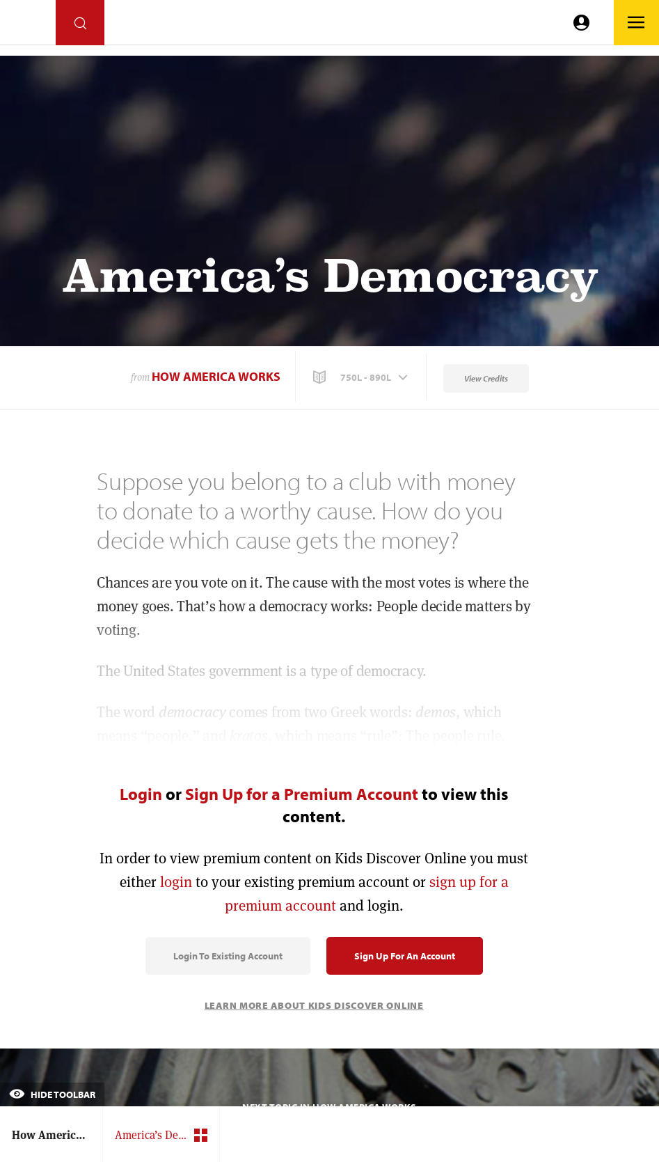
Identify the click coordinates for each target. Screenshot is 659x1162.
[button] (361, 377)
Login (141, 793)
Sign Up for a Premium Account (301, 793)
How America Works (216, 376)
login (176, 881)
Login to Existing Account (228, 956)
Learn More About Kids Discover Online (314, 1005)
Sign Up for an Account (404, 956)
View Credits (486, 378)
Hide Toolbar (52, 1094)
